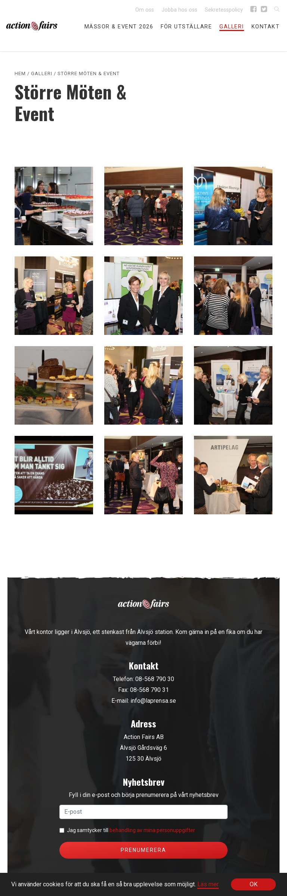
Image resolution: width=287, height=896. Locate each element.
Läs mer (208, 884)
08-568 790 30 (154, 679)
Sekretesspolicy (224, 10)
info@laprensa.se (153, 700)
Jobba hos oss (179, 10)
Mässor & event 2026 (119, 27)
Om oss (144, 10)
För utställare (186, 27)
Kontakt (265, 27)
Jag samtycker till (131, 830)
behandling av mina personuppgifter (152, 830)
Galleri (231, 27)
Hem (20, 73)
